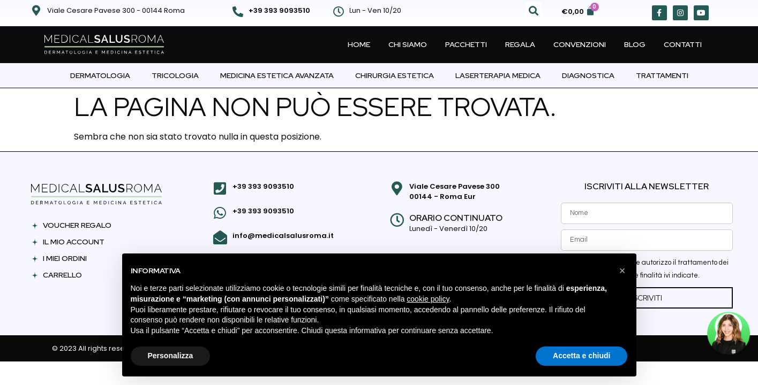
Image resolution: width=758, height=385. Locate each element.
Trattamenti (662, 75)
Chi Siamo (407, 44)
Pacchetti (466, 44)
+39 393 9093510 (279, 10)
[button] (534, 11)
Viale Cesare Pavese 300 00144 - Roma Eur (453, 191)
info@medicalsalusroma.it (281, 232)
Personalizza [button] (170, 355)
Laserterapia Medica (498, 75)
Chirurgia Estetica (394, 75)
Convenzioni (579, 44)
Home (359, 44)
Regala (520, 44)
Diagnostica (588, 75)
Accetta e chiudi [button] (581, 355)
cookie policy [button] (428, 299)
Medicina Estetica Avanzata (277, 75)
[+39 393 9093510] (237, 11)
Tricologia (175, 75)
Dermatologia (100, 75)
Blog (635, 44)
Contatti (683, 44)
